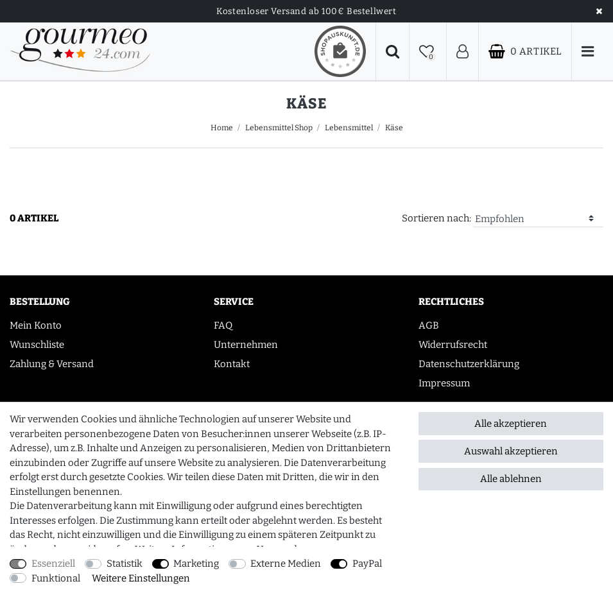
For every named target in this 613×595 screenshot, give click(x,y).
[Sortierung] (538, 219)
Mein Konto (36, 325)
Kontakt (232, 364)
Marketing (196, 563)
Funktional (55, 578)
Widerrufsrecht (453, 344)
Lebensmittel (349, 127)
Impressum (444, 383)
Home (222, 127)
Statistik (124, 563)
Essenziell (53, 563)
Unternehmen (246, 344)
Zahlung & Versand (52, 364)
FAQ (223, 325)
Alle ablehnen (511, 479)
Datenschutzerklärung (469, 364)
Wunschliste (37, 344)
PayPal (367, 563)
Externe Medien (285, 563)
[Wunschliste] (427, 51)
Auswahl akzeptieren (511, 451)
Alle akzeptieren (510, 423)
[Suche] (392, 51)
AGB (429, 325)
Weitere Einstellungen (141, 578)
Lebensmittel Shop (279, 127)
